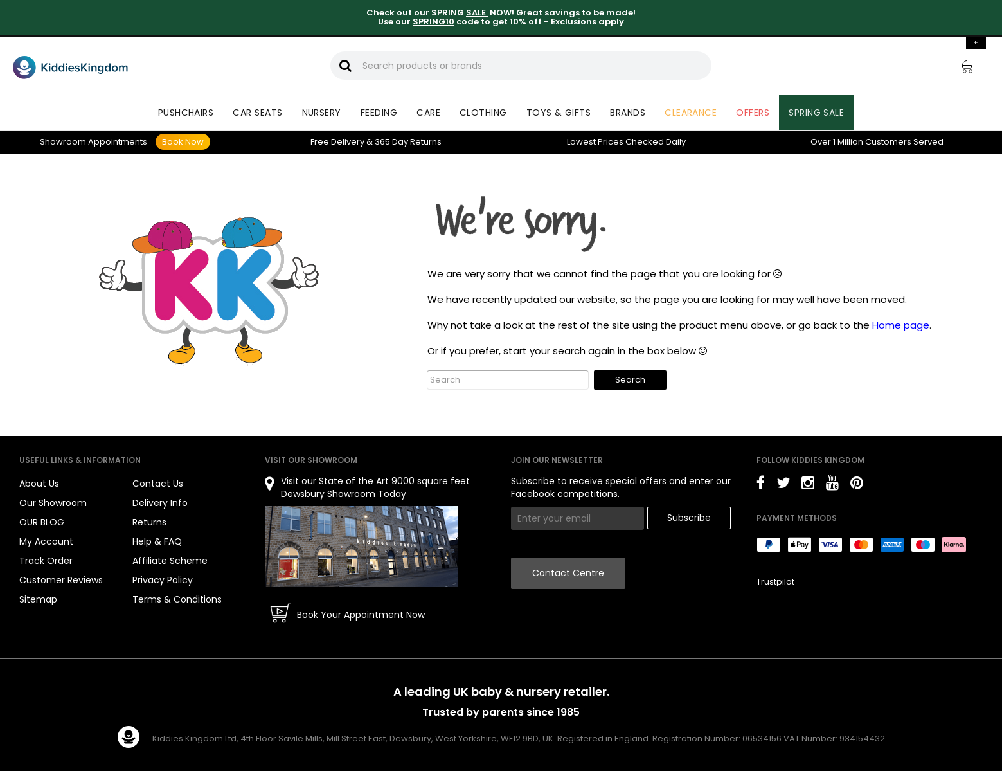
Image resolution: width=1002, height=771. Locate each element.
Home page (900, 325)
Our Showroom (53, 502)
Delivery (337, 142)
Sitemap (38, 599)
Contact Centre (568, 573)
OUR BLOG (41, 522)
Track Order (46, 560)
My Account (46, 541)
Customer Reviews (61, 580)
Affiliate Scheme (170, 560)
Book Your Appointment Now (361, 614)
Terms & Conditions (177, 599)
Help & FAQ (157, 541)
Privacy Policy (162, 580)
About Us (39, 483)
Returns (408, 142)
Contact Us (157, 483)
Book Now (183, 142)
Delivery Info (160, 502)
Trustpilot (775, 582)
